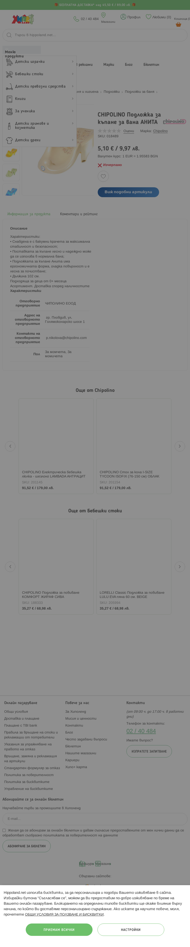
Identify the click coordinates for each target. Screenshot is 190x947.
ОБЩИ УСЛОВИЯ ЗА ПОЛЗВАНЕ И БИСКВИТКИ (64, 914)
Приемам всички (59, 930)
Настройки (131, 930)
